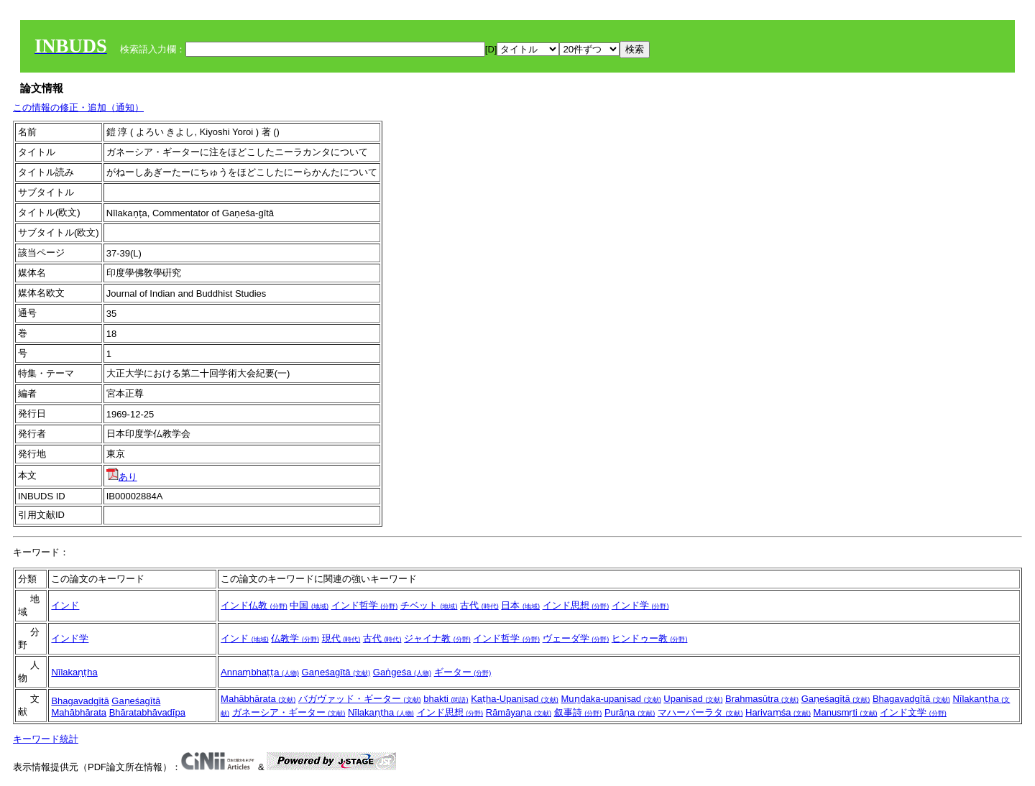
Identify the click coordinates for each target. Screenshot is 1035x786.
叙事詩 (578, 712)
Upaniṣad (692, 698)
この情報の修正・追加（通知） (78, 107)
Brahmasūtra (762, 698)
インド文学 (913, 712)
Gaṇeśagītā (336, 672)
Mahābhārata (78, 712)
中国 (309, 605)
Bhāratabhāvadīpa (147, 712)
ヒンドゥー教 (650, 638)
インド (65, 605)
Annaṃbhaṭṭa (260, 672)
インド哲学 (364, 605)
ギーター (463, 672)
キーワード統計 (45, 739)
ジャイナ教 (437, 638)
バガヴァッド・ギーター (359, 698)
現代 (341, 638)
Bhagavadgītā (80, 700)
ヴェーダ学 (576, 638)
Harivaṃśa (778, 712)
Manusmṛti (846, 712)
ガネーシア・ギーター (289, 712)
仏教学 (295, 638)
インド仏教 (254, 605)
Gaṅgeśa (402, 672)
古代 (479, 605)
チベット (429, 605)
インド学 (640, 605)
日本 (520, 605)
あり (121, 476)
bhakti (445, 698)
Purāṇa (629, 712)
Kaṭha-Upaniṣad (514, 698)
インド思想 (576, 605)
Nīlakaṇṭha (74, 672)
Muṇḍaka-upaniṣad (611, 698)
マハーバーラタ (700, 712)
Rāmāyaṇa (518, 712)
